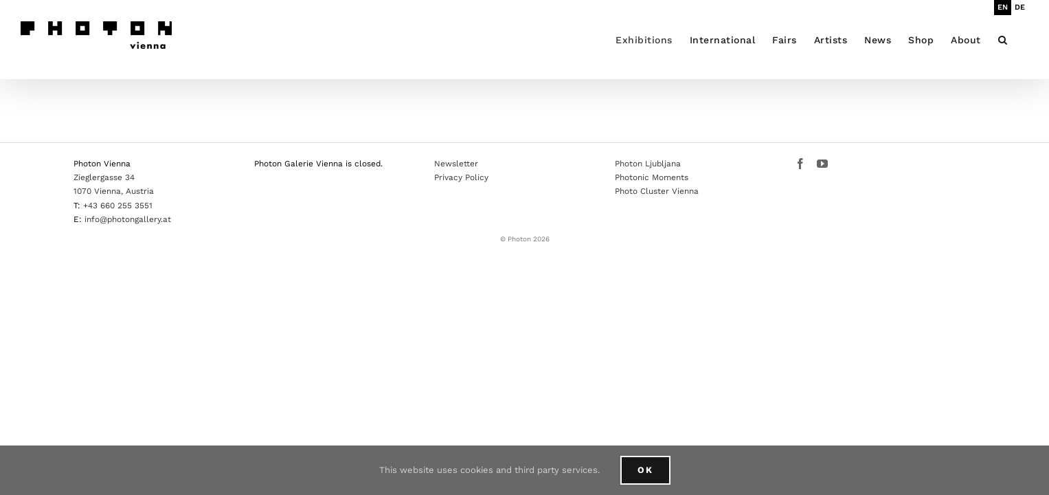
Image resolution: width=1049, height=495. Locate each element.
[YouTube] (822, 163)
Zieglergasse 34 (104, 177)
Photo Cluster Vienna (657, 191)
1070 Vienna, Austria (114, 191)
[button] (1020, 39)
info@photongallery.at (127, 219)
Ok (645, 470)
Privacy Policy (461, 177)
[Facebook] (800, 163)
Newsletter (456, 163)
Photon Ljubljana (648, 163)
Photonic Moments (651, 177)
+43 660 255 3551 (118, 205)
